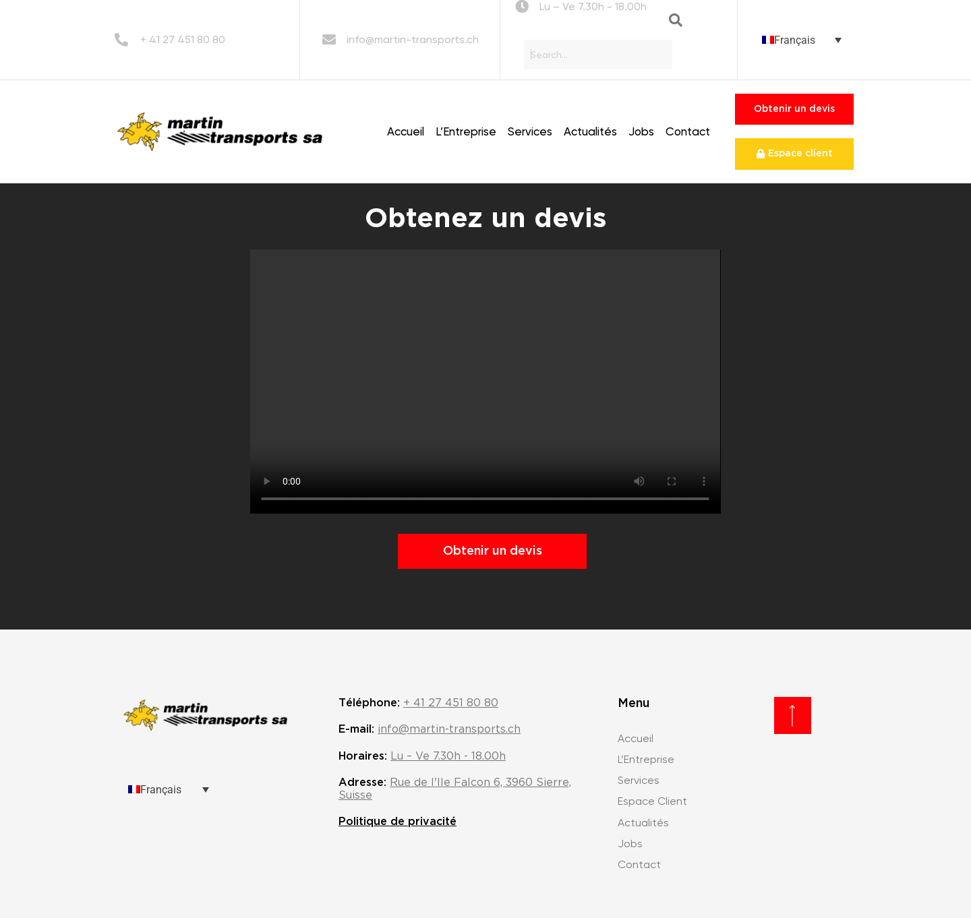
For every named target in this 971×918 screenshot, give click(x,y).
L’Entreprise (466, 131)
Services (530, 131)
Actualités (590, 131)
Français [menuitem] (794, 39)
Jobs (641, 131)
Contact (688, 131)
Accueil (405, 131)
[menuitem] (802, 40)
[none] (802, 40)
